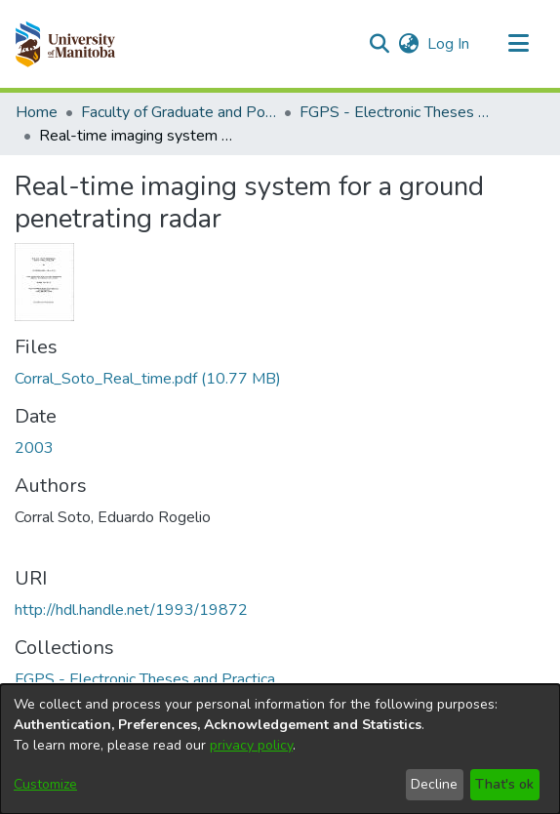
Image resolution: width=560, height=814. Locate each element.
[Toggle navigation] (518, 43)
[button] (65, 44)
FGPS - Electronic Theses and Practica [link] (397, 112)
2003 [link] (34, 448)
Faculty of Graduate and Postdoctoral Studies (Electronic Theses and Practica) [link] (178, 112)
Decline (434, 784)
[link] (148, 378)
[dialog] (280, 749)
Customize (45, 784)
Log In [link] (449, 44)
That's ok (504, 784)
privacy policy (251, 745)
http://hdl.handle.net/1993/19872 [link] (131, 610)
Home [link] (37, 112)
